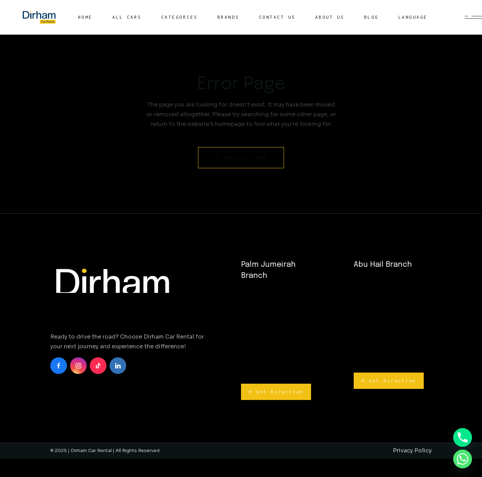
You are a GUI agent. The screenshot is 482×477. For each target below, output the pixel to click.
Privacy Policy (412, 450)
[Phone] (462, 437)
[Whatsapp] (462, 459)
